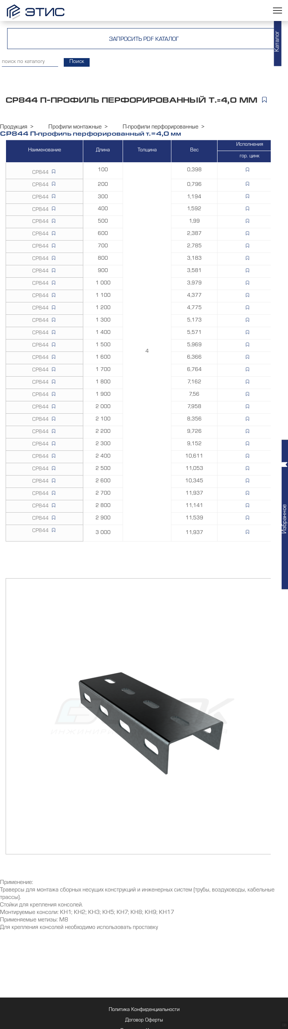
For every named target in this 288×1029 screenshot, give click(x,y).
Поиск (76, 62)
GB (284, 1026)
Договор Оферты (144, 1020)
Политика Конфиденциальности (144, 1010)
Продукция (13, 127)
